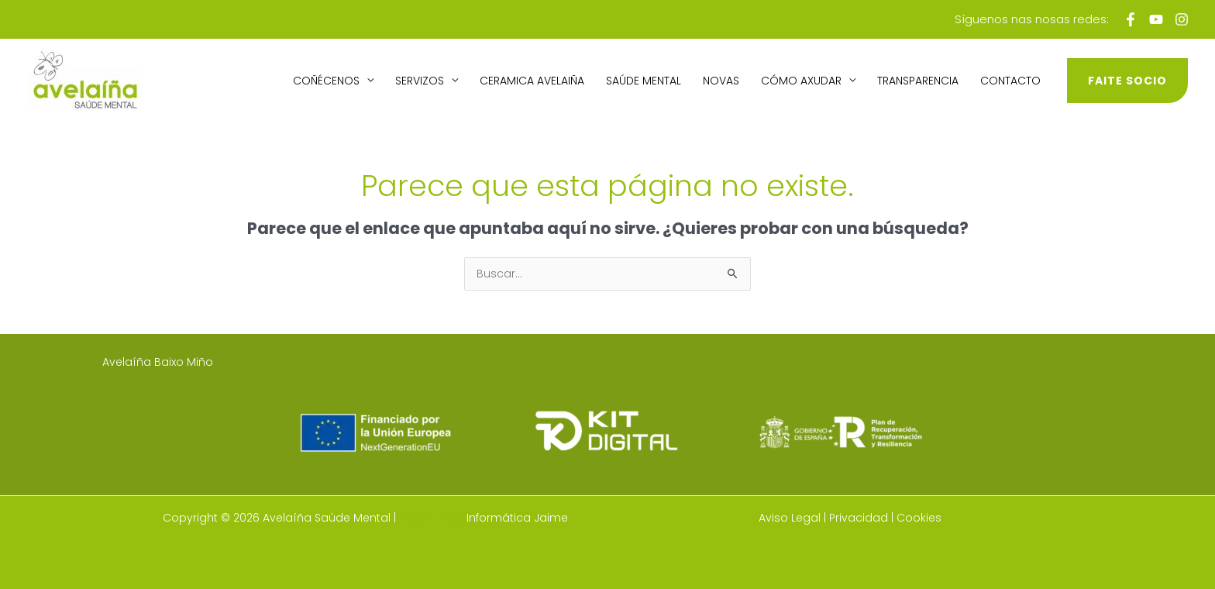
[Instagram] (1182, 19)
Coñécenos (326, 80)
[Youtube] (1156, 19)
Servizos (419, 80)
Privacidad (858, 517)
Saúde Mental (643, 80)
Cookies (919, 517)
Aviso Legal (790, 517)
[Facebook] (1131, 19)
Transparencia (918, 80)
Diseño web (431, 517)
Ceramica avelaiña (532, 80)
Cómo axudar (801, 80)
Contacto (1010, 80)
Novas (721, 80)
